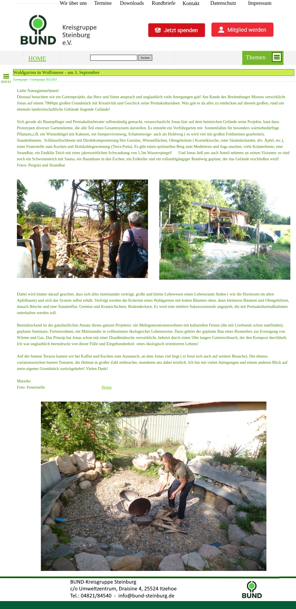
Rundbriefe (163, 3)
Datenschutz (223, 3)
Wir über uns (73, 3)
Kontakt (190, 3)
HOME (37, 58)
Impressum (259, 3)
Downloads (132, 3)
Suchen (145, 57)
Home (107, 387)
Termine (103, 3)
